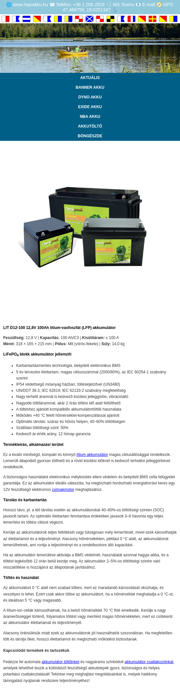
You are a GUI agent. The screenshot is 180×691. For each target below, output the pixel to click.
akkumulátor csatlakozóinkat (149, 662)
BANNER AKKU (90, 87)
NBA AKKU (90, 116)
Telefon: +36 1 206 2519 (80, 4)
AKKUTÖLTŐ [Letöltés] (90, 126)
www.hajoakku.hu (30, 4)
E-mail (148, 4)
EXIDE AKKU (90, 107)
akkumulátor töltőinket (60, 662)
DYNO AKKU (89, 97)
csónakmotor (63, 489)
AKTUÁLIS (90, 77)
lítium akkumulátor (92, 454)
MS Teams (123, 4)
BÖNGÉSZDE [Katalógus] (90, 136)
